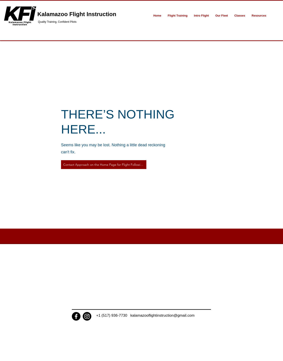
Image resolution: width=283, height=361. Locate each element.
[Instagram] (87, 316)
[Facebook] (76, 316)
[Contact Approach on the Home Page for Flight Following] (103, 164)
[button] (177, 15)
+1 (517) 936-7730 (113, 315)
